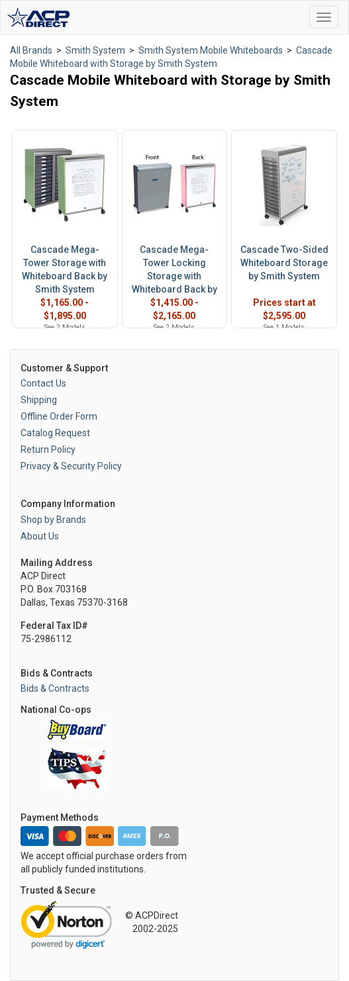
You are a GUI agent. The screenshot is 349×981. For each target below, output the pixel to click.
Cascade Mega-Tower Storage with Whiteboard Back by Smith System (64, 269)
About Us (40, 536)
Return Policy (48, 449)
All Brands (31, 50)
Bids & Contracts (55, 688)
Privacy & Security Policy (71, 466)
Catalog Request (55, 433)
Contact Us (43, 383)
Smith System (95, 50)
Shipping (39, 400)
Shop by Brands (53, 519)
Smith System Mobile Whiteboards (210, 50)
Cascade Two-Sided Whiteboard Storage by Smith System (284, 262)
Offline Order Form (59, 416)
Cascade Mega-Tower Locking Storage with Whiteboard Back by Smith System (174, 276)
